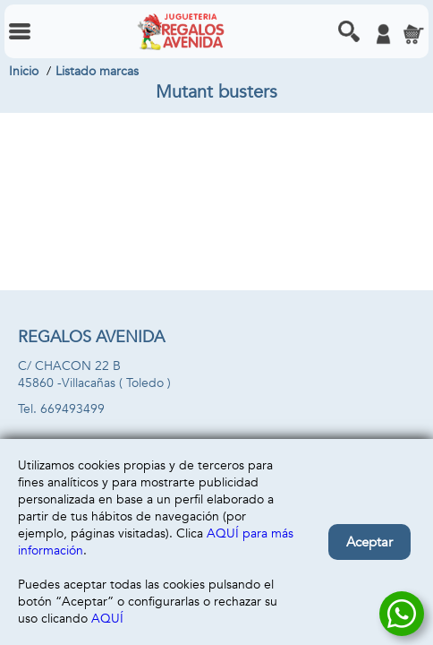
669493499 (72, 408)
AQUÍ (107, 618)
